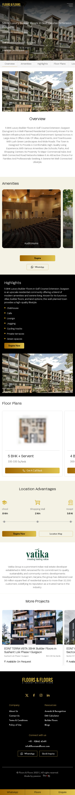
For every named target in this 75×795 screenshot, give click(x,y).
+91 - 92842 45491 (37, 741)
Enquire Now (14, 345)
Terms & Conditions (18, 720)
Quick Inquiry (48, 753)
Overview (10, 63)
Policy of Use (15, 724)
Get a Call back (32, 470)
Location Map (56, 533)
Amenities (26, 63)
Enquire (37, 258)
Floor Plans (60, 63)
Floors (37, 792)
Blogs (47, 724)
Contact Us (14, 715)
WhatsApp (37, 266)
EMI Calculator (52, 715)
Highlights (43, 63)
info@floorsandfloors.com (37, 746)
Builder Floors (51, 720)
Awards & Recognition (55, 711)
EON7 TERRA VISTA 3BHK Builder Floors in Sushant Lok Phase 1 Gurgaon (30, 650)
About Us (13, 711)
